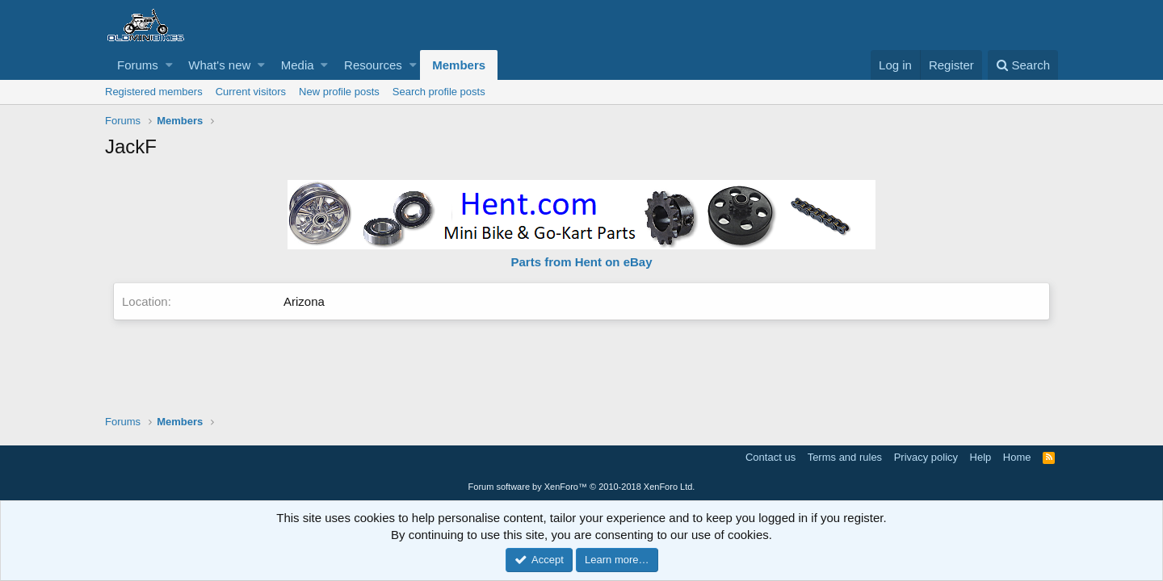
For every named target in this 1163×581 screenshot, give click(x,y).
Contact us (770, 457)
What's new (219, 65)
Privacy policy (926, 457)
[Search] (1023, 65)
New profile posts (339, 92)
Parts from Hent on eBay (581, 262)
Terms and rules (845, 457)
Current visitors (251, 92)
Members (458, 65)
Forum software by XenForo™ (581, 486)
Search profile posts (439, 92)
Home (1017, 457)
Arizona (304, 301)
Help (981, 457)
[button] (169, 65)
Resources (373, 65)
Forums (137, 65)
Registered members (154, 92)
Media (297, 65)
